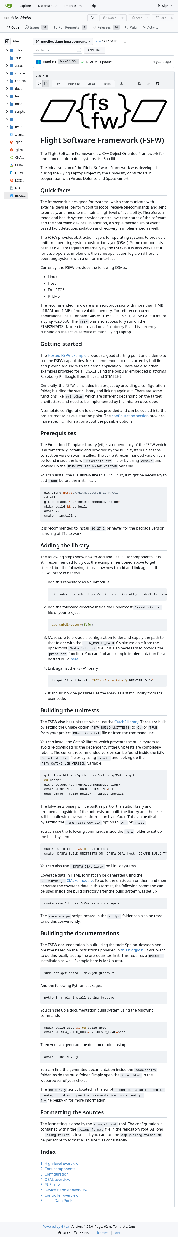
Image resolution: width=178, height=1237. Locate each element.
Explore (25, 5)
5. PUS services (53, 1184)
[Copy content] (130, 84)
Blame (91, 83)
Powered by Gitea (55, 1226)
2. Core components (57, 1168)
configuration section (130, 415)
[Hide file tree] (7, 41)
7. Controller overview (59, 1195)
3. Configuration (54, 1174)
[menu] (64, 1233)
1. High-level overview (59, 1163)
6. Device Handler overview (63, 1189)
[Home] (8, 6)
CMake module (80, 880)
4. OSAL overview (55, 1179)
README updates (99, 62)
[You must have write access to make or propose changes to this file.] (157, 84)
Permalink (74, 83)
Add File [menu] (95, 50)
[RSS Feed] (92, 17)
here (74, 659)
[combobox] (57, 50)
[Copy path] (125, 41)
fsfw (15, 18)
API (117, 1233)
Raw (57, 83)
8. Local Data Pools (56, 1200)
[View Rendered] (45, 83)
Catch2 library (126, 721)
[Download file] (121, 84)
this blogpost (132, 950)
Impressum (73, 5)
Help (92, 5)
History (107, 83)
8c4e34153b (68, 61)
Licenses (101, 1233)
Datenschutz (47, 5)
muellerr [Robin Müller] (49, 61)
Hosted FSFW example (67, 355)
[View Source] (39, 83)
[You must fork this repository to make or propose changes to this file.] (148, 84)
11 (123, 18)
